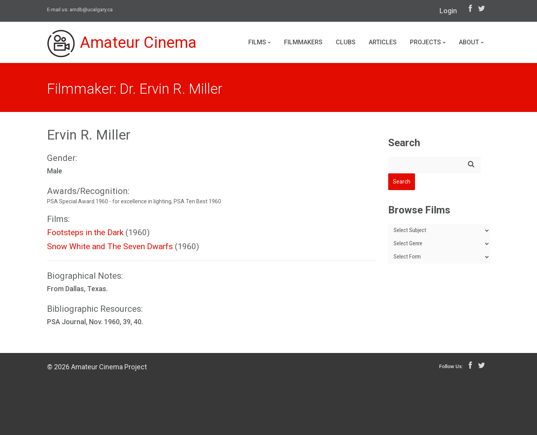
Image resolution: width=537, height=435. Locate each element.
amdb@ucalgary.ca (91, 9)
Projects (428, 42)
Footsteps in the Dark (85, 232)
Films (259, 42)
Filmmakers (303, 42)
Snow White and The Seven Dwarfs (110, 246)
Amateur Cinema (122, 43)
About (471, 42)
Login (448, 11)
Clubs (346, 42)
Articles (383, 42)
